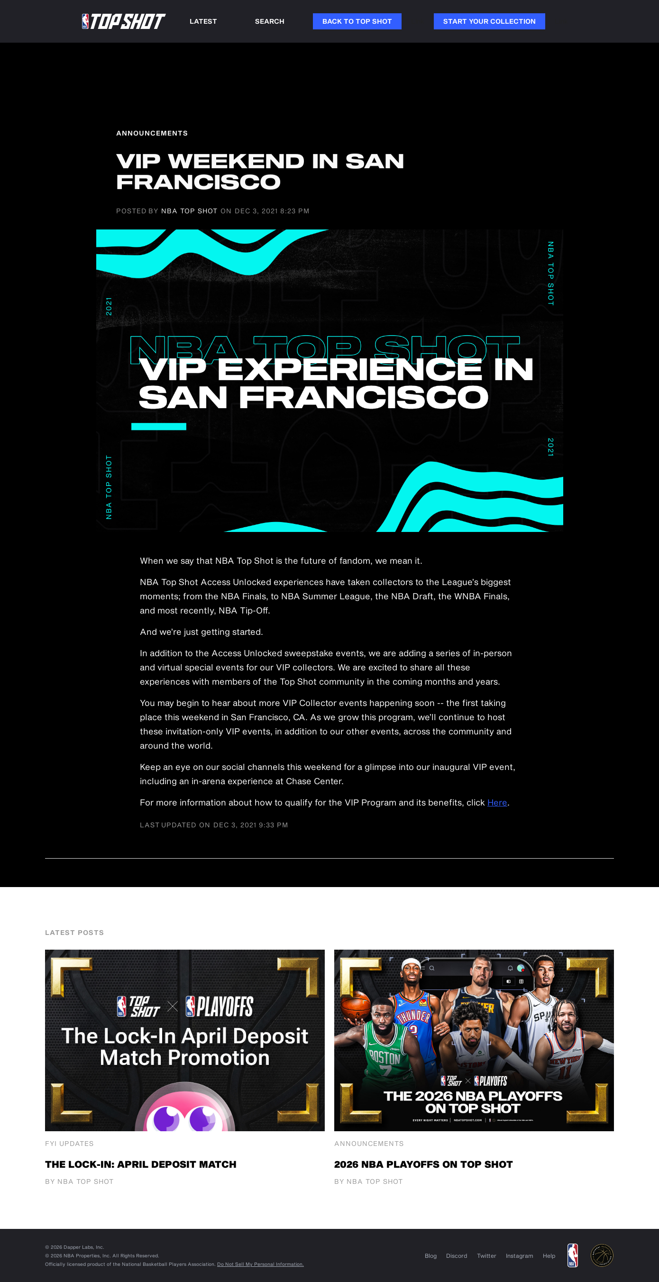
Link (417, 21)
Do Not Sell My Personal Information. (260, 1264)
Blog (431, 1255)
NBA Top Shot (189, 211)
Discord (456, 1255)
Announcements (369, 1143)
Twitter (486, 1255)
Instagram (519, 1255)
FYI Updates (69, 1143)
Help (549, 1255)
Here (497, 802)
